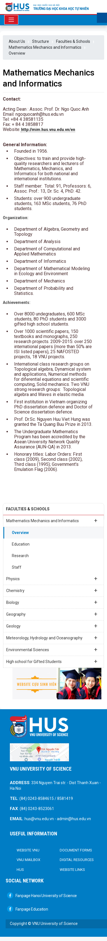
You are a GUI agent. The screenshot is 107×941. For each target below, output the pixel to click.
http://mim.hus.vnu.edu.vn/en (48, 129)
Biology (51, 602)
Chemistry (51, 590)
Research (20, 555)
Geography (51, 614)
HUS (20, 869)
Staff (16, 567)
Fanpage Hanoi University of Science (42, 895)
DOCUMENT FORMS (76, 850)
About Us (17, 41)
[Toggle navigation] (11, 20)
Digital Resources (77, 860)
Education (21, 544)
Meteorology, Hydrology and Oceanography (51, 637)
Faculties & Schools (73, 41)
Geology (51, 625)
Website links (72, 869)
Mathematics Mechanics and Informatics (45, 47)
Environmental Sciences (51, 649)
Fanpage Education (27, 909)
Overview (17, 53)
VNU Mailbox (28, 860)
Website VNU (28, 850)
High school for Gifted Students (51, 661)
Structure (40, 41)
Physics (51, 578)
